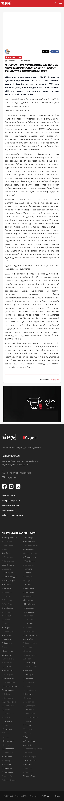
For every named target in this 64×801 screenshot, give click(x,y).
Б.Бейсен (6, 596)
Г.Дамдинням (28, 631)
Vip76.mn (55, 380)
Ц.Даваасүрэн (8, 631)
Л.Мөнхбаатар (29, 663)
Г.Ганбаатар (28, 616)
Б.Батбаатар (28, 565)
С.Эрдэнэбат (7, 776)
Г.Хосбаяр (6, 745)
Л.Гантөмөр (28, 624)
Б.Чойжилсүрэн (29, 757)
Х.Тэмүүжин (7, 729)
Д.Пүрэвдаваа (8, 706)
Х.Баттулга (27, 581)
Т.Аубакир (6, 553)
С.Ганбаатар (7, 612)
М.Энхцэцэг (28, 772)
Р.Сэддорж (7, 721)
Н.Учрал (5, 737)
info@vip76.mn (9, 477)
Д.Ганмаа (6, 624)
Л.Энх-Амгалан (29, 760)
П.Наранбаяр (28, 682)
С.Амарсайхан (8, 545)
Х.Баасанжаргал (30, 553)
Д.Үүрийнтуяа (29, 741)
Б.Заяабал (27, 647)
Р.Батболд (27, 569)
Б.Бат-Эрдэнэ (8, 565)
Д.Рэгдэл (6, 710)
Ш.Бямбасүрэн (29, 604)
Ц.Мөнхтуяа (28, 674)
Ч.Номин (26, 686)
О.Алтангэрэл (28, 538)
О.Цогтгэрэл (7, 753)
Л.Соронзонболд (30, 717)
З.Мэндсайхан (8, 678)
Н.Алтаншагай (29, 541)
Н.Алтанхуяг (7, 541)
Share (55, 52)
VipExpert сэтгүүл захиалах (12, 515)
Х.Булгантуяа (28, 600)
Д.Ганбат (6, 620)
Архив (57, 796)
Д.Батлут (27, 573)
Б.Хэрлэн (27, 745)
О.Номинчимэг (8, 690)
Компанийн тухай (8, 495)
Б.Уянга (26, 737)
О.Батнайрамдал (9, 577)
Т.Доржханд (7, 635)
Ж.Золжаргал (7, 651)
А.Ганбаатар (7, 616)
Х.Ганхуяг (6, 627)
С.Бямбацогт (7, 608)
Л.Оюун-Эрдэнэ (9, 702)
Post (45, 52)
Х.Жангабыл (28, 639)
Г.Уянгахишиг (8, 741)
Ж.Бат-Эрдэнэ (29, 561)
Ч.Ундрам (27, 733)
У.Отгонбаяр (7, 698)
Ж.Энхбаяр (6, 764)
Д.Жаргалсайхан (30, 643)
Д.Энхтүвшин (7, 772)
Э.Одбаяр (6, 694)
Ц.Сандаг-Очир (8, 714)
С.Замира (6, 647)
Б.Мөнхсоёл (28, 670)
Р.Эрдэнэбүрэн (9, 780)
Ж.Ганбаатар (28, 612)
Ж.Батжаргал (7, 573)
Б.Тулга (5, 725)
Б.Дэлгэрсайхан (30, 635)
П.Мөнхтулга (7, 674)
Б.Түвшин (27, 725)
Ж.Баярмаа (7, 592)
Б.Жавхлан (6, 639)
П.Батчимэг (28, 584)
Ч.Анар (5, 549)
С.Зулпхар (27, 651)
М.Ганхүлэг (27, 627)
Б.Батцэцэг (7, 584)
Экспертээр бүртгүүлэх (11, 500)
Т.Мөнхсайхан (8, 670)
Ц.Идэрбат (7, 655)
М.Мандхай (7, 663)
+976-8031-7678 (25, 473)
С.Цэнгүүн (27, 753)
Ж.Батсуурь (28, 577)
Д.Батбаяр (6, 569)
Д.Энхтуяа (27, 768)
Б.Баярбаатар (29, 588)
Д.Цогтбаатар (8, 749)
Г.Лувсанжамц (8, 659)
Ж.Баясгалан (28, 592)
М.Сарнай (6, 717)
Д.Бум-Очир (7, 604)
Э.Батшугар (7, 588)
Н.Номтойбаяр (29, 690)
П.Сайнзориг (28, 710)
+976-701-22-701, (10, 473)
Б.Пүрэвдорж (29, 706)
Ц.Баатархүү (7, 557)
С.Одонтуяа (28, 694)
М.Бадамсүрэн (29, 557)
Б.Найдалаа (28, 678)
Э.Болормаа (7, 600)
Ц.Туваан (27, 721)
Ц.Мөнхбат (7, 667)
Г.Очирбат (27, 698)
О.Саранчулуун (29, 714)
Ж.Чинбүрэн (7, 757)
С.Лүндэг (27, 659)
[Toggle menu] (60, 3)
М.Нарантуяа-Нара (10, 686)
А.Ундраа (6, 733)
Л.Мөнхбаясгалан (30, 667)
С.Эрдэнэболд (29, 776)
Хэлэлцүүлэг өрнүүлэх (10, 505)
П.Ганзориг (27, 620)
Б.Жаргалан (7, 643)
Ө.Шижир (6, 760)
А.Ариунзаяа (28, 549)
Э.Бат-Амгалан (8, 561)
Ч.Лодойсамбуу (30, 655)
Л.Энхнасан (7, 768)
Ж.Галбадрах (28, 608)
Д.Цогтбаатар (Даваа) (32, 749)
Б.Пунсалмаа (28, 702)
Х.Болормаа (28, 596)
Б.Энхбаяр (27, 764)
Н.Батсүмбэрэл (8, 581)
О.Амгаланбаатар (30, 545)
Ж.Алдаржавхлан (9, 538)
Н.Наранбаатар (8, 682)
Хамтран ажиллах (8, 510)
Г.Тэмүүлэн (27, 729)
